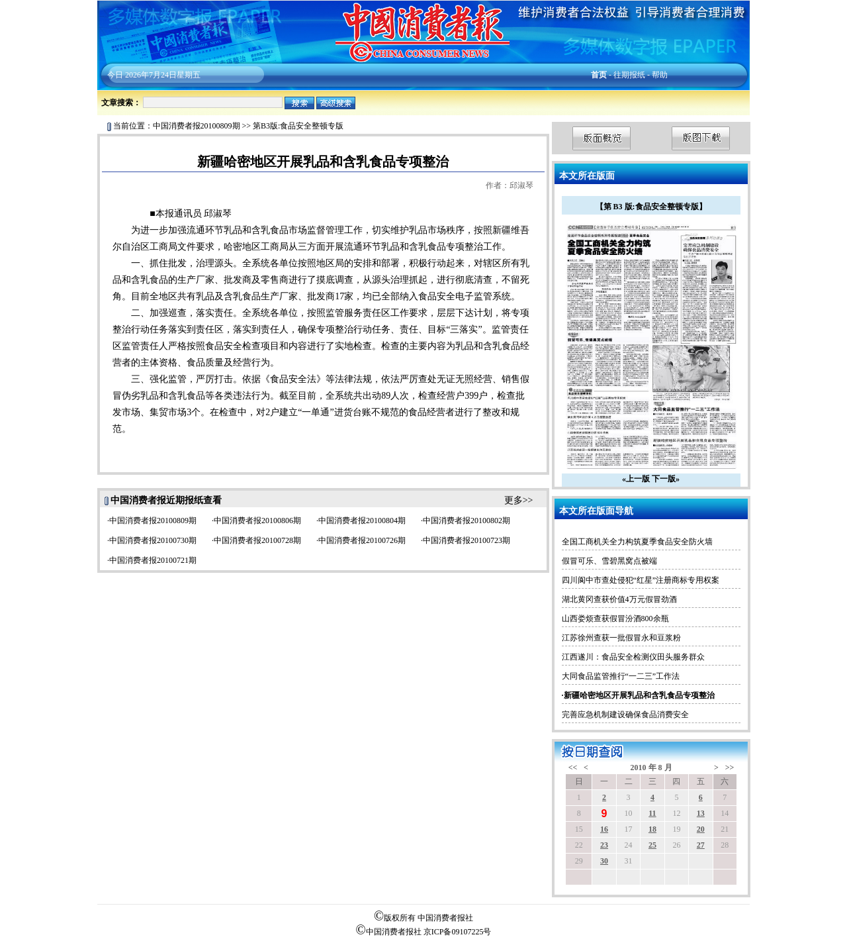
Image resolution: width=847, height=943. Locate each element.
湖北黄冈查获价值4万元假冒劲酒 (619, 599)
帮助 (660, 74)
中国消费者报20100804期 (362, 520)
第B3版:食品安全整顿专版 (298, 125)
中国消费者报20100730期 (153, 540)
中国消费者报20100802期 (466, 520)
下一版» (666, 478)
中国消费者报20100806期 (257, 520)
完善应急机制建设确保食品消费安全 (625, 714)
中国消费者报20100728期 (257, 540)
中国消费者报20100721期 (153, 560)
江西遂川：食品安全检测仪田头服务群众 (633, 657)
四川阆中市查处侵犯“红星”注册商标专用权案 (641, 580)
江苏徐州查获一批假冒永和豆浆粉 (621, 637)
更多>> (518, 500)
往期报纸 (629, 74)
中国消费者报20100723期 (466, 540)
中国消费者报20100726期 (362, 540)
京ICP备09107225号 (458, 931)
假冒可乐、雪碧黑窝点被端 (609, 561)
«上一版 (636, 478)
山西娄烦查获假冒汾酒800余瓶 (615, 618)
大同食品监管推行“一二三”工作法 (621, 676)
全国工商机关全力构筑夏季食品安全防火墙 (637, 541)
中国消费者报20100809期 (196, 125)
